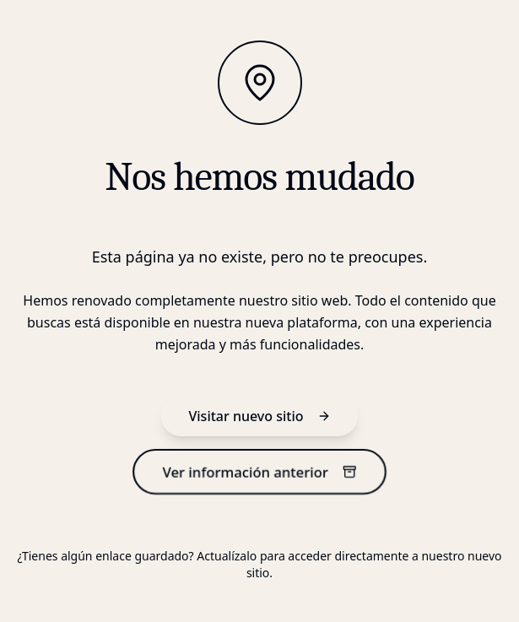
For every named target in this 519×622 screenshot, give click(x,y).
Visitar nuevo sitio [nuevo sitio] (259, 416)
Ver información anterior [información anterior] (259, 472)
